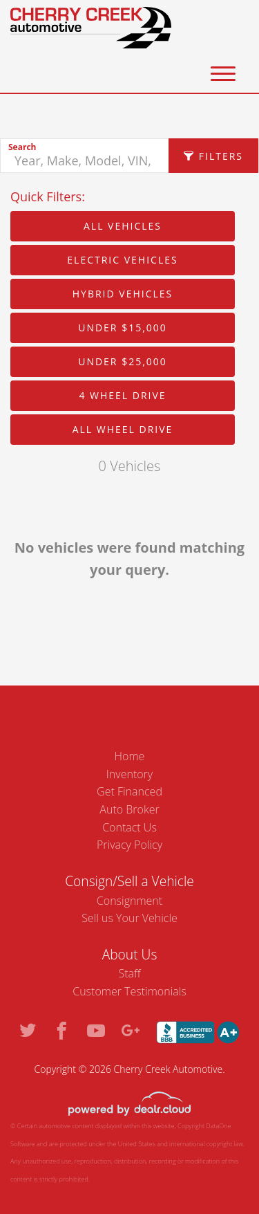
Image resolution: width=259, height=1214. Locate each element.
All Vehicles (123, 225)
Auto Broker (129, 809)
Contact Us (129, 827)
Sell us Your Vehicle (129, 918)
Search (22, 147)
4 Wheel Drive (122, 395)
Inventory (129, 774)
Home (130, 756)
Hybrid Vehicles (123, 293)
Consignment (129, 900)
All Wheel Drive (123, 429)
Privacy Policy (129, 844)
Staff (129, 973)
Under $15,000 (122, 327)
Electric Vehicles (122, 259)
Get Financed (129, 791)
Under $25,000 (122, 361)
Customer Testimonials (129, 991)
